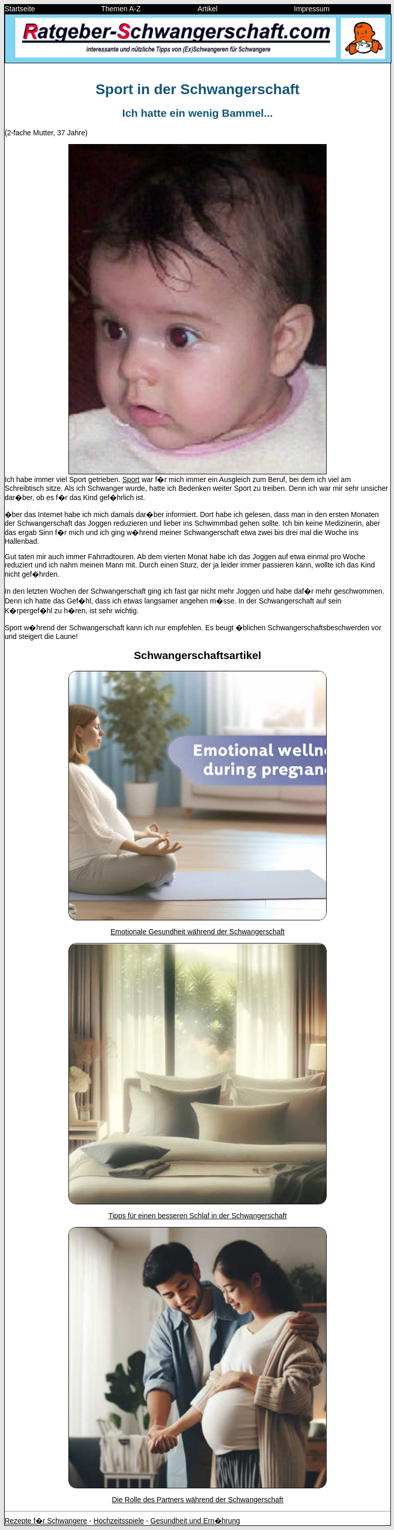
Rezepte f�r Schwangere (46, 1521)
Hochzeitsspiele (119, 1521)
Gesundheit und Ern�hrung (195, 1521)
